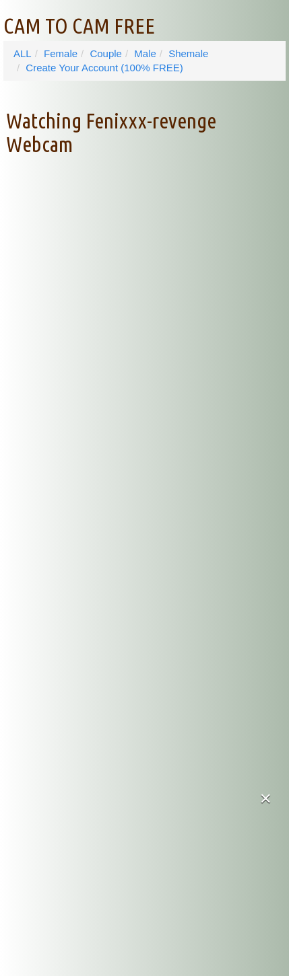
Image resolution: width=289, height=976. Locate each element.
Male (145, 53)
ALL (22, 53)
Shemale (188, 53)
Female (60, 53)
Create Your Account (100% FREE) (104, 67)
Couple (106, 53)
